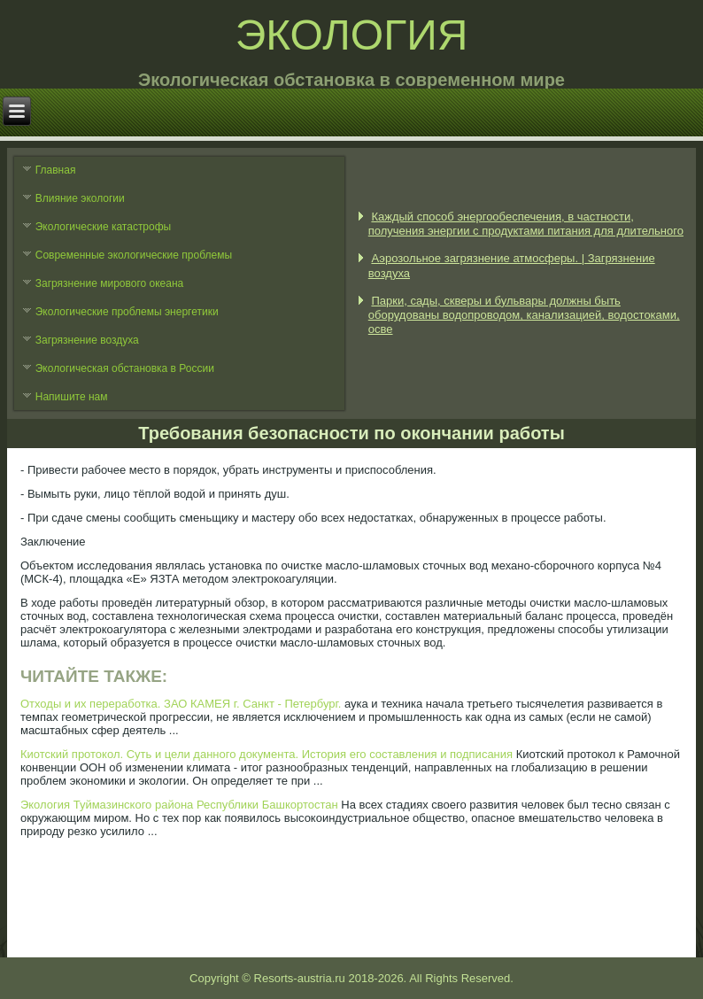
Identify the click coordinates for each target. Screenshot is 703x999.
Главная (55, 170)
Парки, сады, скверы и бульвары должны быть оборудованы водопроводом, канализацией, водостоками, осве (524, 315)
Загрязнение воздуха (87, 340)
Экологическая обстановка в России (124, 368)
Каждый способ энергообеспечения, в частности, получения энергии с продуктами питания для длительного (526, 223)
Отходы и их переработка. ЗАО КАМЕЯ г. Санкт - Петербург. (180, 703)
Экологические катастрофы (103, 227)
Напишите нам (71, 397)
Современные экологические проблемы (133, 255)
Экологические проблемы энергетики (127, 312)
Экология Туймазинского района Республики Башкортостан (179, 804)
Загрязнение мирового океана (109, 283)
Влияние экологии (80, 198)
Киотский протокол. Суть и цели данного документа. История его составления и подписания (266, 754)
